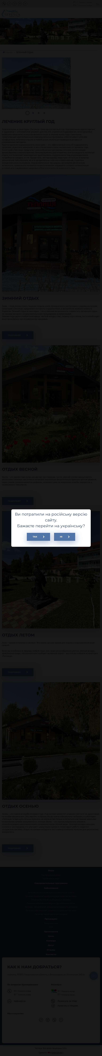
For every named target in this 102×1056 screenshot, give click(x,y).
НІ (61, 536)
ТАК (35, 536)
